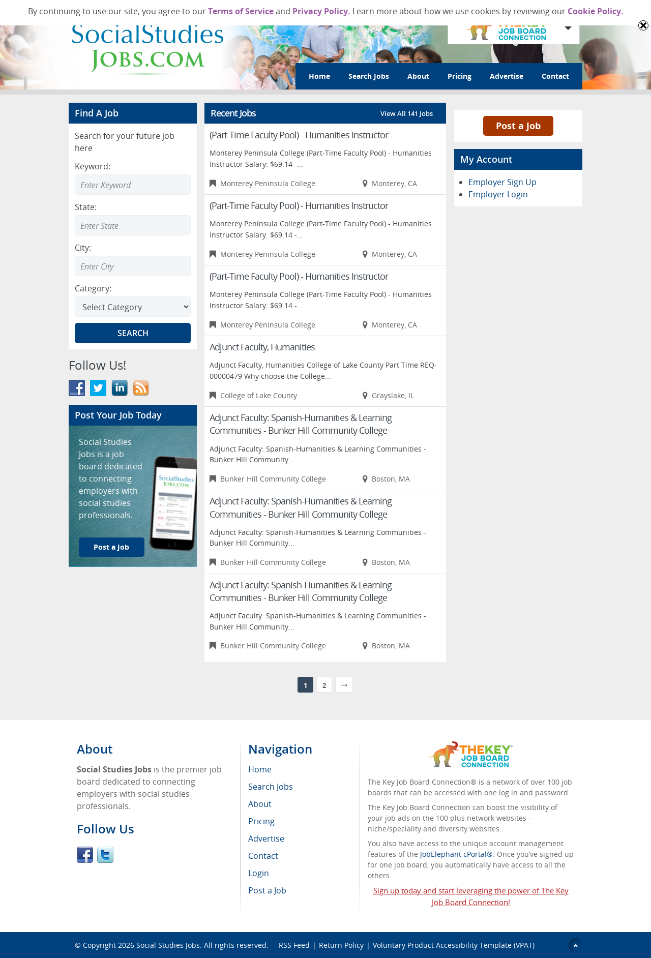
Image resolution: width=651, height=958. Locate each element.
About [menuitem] (260, 804)
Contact (555, 76)
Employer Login (498, 194)
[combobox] (133, 225)
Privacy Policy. (321, 11)
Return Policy (341, 945)
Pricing (459, 76)
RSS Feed (294, 945)
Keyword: (92, 166)
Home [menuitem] (260, 769)
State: (86, 207)
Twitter (105, 855)
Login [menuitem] (258, 873)
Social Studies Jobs (168, 945)
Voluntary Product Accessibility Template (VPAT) (454, 945)
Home (319, 76)
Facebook (85, 855)
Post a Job (111, 547)
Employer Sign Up (502, 182)
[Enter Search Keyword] (133, 184)
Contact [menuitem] (263, 855)
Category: (93, 288)
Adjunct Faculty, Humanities (262, 347)
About (418, 76)
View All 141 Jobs (406, 113)
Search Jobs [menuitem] (270, 786)
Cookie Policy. (596, 11)
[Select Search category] (133, 306)
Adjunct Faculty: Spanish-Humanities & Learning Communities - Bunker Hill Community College (301, 423)
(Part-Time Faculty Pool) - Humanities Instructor (299, 135)
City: (83, 247)
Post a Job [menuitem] (267, 890)
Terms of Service (242, 11)
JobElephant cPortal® (456, 854)
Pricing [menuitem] (261, 821)
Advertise (506, 76)
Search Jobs (368, 76)
